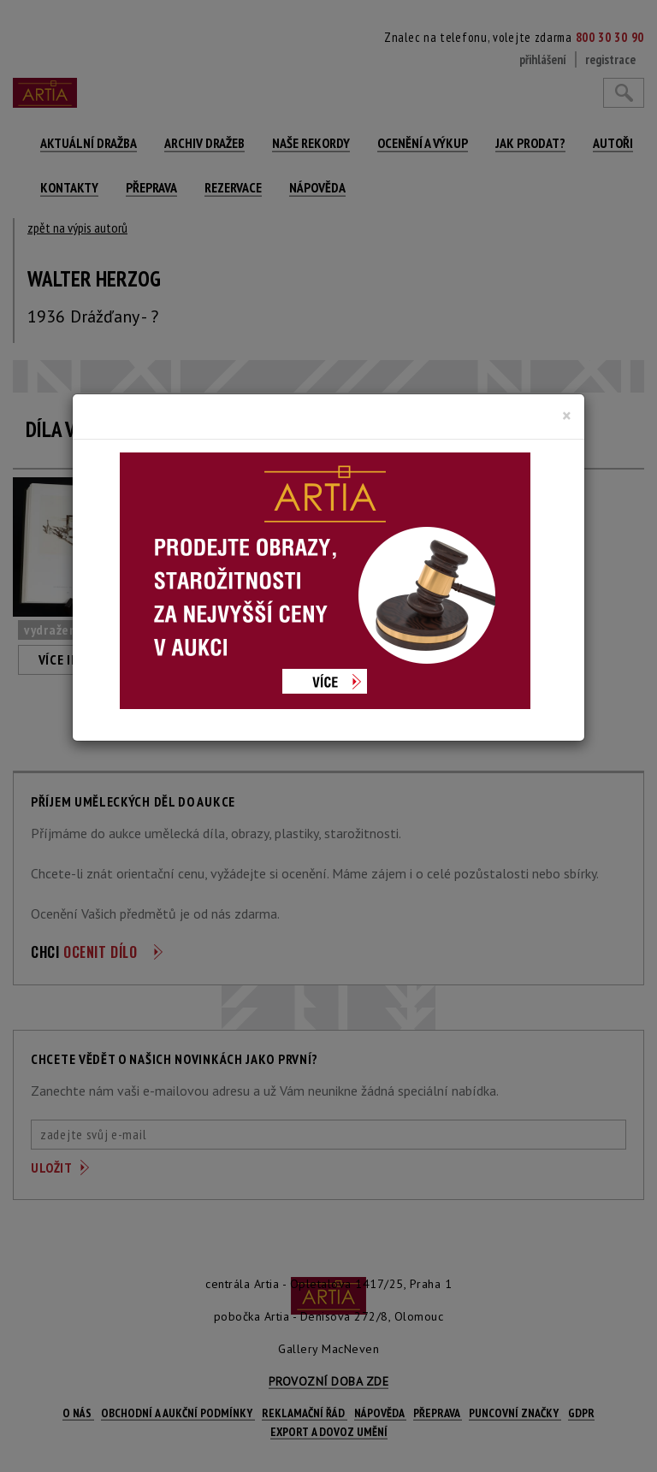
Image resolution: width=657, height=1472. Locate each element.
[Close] (566, 415)
